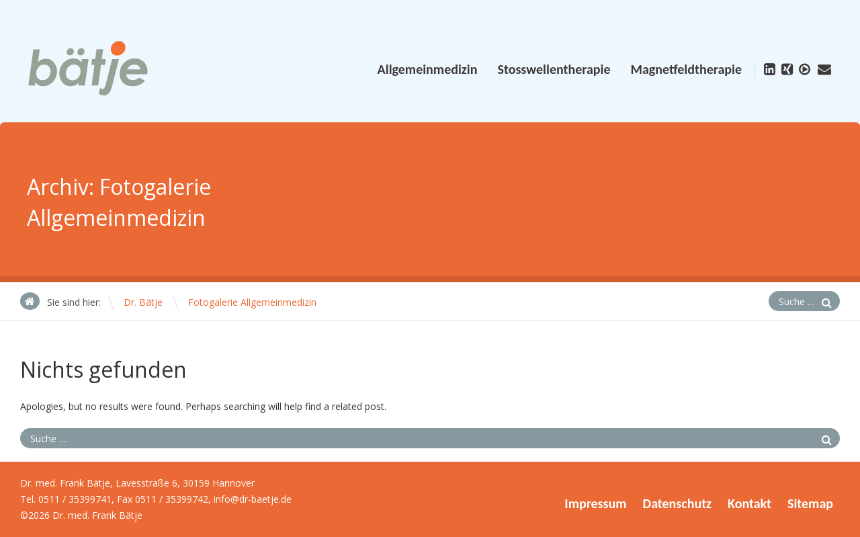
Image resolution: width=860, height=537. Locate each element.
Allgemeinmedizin (428, 69)
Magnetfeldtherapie (686, 69)
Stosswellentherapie (553, 69)
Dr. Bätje (143, 302)
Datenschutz (677, 503)
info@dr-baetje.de (253, 499)
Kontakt (749, 503)
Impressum (595, 503)
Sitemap (810, 503)
